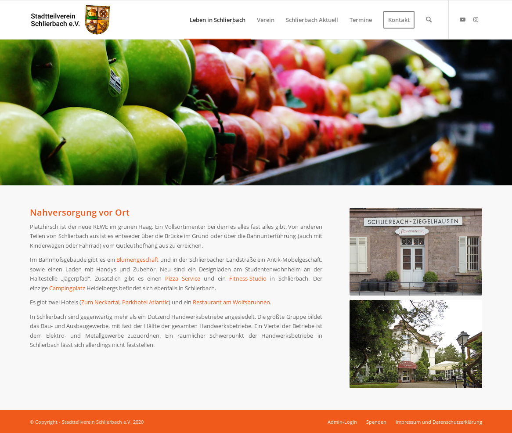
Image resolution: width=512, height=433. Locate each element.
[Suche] (428, 19)
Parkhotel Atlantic (145, 302)
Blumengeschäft (137, 259)
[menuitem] (217, 19)
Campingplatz (67, 288)
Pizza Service (182, 278)
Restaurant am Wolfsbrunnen (231, 302)
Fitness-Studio (248, 278)
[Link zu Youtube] (462, 19)
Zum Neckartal (100, 302)
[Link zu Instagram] (475, 19)
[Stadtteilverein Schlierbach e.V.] (70, 19)
